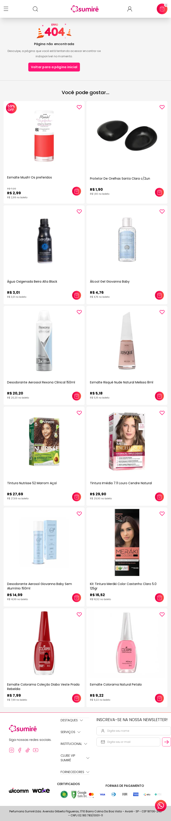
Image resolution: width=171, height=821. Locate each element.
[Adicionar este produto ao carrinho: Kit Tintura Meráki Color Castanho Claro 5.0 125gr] (159, 597)
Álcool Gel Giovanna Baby (110, 281)
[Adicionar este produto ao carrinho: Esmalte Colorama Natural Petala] (159, 698)
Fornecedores (75, 772)
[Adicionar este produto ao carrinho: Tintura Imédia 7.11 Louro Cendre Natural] (159, 496)
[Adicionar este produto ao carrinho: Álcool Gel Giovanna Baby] (159, 295)
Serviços (70, 732)
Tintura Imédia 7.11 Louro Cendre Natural (121, 483)
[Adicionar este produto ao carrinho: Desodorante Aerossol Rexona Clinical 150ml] (76, 396)
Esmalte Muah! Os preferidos (29, 177)
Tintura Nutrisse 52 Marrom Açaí (32, 483)
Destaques (72, 720)
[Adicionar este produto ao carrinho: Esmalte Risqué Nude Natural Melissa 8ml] (159, 396)
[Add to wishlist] (79, 107)
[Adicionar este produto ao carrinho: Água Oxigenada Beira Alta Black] (76, 295)
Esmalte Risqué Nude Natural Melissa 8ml (121, 382)
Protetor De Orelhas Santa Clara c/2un (120, 178)
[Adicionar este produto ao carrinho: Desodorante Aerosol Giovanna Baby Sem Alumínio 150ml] (76, 597)
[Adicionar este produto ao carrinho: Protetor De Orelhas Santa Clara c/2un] (159, 192)
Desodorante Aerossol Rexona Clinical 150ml (41, 382)
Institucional (74, 744)
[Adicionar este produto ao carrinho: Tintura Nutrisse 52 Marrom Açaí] (76, 496)
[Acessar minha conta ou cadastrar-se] (131, 9)
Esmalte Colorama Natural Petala (116, 684)
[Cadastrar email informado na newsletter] (166, 742)
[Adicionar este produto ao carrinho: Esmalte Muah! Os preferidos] (76, 191)
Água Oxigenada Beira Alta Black (32, 281)
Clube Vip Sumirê (75, 757)
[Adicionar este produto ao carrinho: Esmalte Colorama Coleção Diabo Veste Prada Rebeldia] (76, 698)
